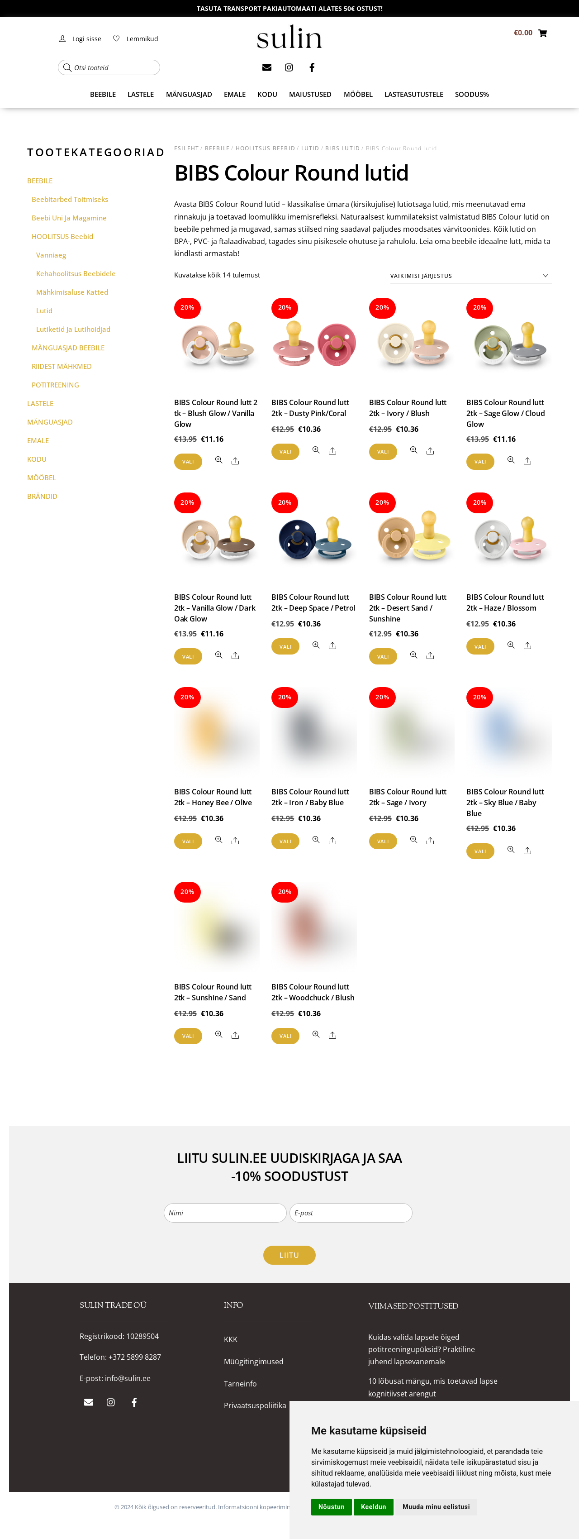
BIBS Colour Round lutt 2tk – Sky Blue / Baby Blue (505, 802)
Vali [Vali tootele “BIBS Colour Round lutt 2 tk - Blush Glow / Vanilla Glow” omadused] (188, 461)
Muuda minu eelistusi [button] (436, 1506)
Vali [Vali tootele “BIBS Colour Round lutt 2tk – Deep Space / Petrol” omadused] (285, 646)
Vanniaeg (51, 254)
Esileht (186, 148)
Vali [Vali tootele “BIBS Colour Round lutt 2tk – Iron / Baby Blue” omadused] (285, 841)
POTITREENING (55, 384)
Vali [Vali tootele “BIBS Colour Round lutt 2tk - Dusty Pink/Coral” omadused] (285, 451)
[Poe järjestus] (471, 276)
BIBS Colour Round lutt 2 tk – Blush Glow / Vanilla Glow (215, 413)
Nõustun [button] (331, 1506)
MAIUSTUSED (310, 94)
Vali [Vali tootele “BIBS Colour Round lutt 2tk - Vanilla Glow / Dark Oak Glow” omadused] (188, 656)
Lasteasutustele (413, 94)
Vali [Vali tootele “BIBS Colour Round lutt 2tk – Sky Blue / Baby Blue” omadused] (480, 851)
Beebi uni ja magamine (69, 217)
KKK (230, 1339)
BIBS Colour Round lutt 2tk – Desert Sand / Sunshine (407, 608)
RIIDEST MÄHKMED (62, 366)
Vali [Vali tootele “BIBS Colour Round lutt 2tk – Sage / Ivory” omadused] (383, 841)
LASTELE (141, 94)
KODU (267, 94)
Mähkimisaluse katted (72, 291)
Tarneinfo (240, 1384)
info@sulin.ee (128, 1378)
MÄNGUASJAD (189, 94)
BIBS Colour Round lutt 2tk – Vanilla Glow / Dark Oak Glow (215, 608)
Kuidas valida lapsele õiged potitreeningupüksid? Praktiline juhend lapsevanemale (421, 1348)
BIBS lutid (342, 148)
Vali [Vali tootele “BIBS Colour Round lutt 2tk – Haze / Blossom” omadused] (480, 646)
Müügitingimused (254, 1362)
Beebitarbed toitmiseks (70, 199)
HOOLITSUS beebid (265, 148)
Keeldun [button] (373, 1506)
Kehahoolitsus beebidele (76, 273)
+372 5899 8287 (135, 1357)
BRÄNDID (42, 496)
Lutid (310, 148)
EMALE (235, 94)
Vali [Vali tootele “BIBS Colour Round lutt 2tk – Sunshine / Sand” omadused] (188, 1035)
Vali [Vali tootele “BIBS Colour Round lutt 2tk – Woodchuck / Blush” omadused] (285, 1035)
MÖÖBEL (358, 94)
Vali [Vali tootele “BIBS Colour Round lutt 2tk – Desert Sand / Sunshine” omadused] (383, 656)
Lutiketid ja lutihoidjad (73, 329)
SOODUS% (472, 94)
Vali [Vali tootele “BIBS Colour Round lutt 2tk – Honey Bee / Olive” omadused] (188, 841)
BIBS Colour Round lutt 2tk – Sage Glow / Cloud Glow (505, 413)
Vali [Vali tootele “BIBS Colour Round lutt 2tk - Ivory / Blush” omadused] (383, 451)
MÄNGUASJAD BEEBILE (68, 347)
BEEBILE (103, 94)
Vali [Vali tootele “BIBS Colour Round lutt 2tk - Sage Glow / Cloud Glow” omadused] (480, 461)
